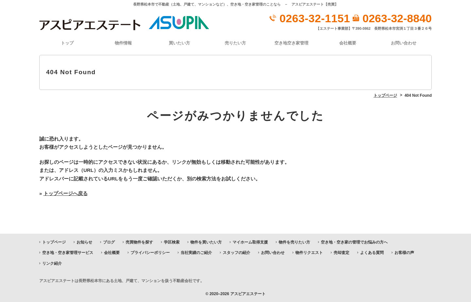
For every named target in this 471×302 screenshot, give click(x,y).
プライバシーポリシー (150, 252)
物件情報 (123, 43)
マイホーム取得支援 (250, 242)
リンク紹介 (52, 263)
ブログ (109, 242)
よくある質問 (372, 252)
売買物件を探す (139, 242)
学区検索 (172, 242)
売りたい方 (235, 43)
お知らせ (84, 242)
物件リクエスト (309, 252)
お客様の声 (404, 252)
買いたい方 (179, 43)
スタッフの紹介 (236, 252)
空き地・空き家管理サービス (67, 252)
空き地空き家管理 (291, 43)
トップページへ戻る (66, 193)
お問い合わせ (403, 43)
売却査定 (341, 252)
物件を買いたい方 (206, 242)
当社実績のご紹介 (196, 252)
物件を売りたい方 (294, 242)
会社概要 (347, 43)
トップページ (54, 242)
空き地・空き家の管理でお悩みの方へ (354, 242)
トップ (67, 43)
